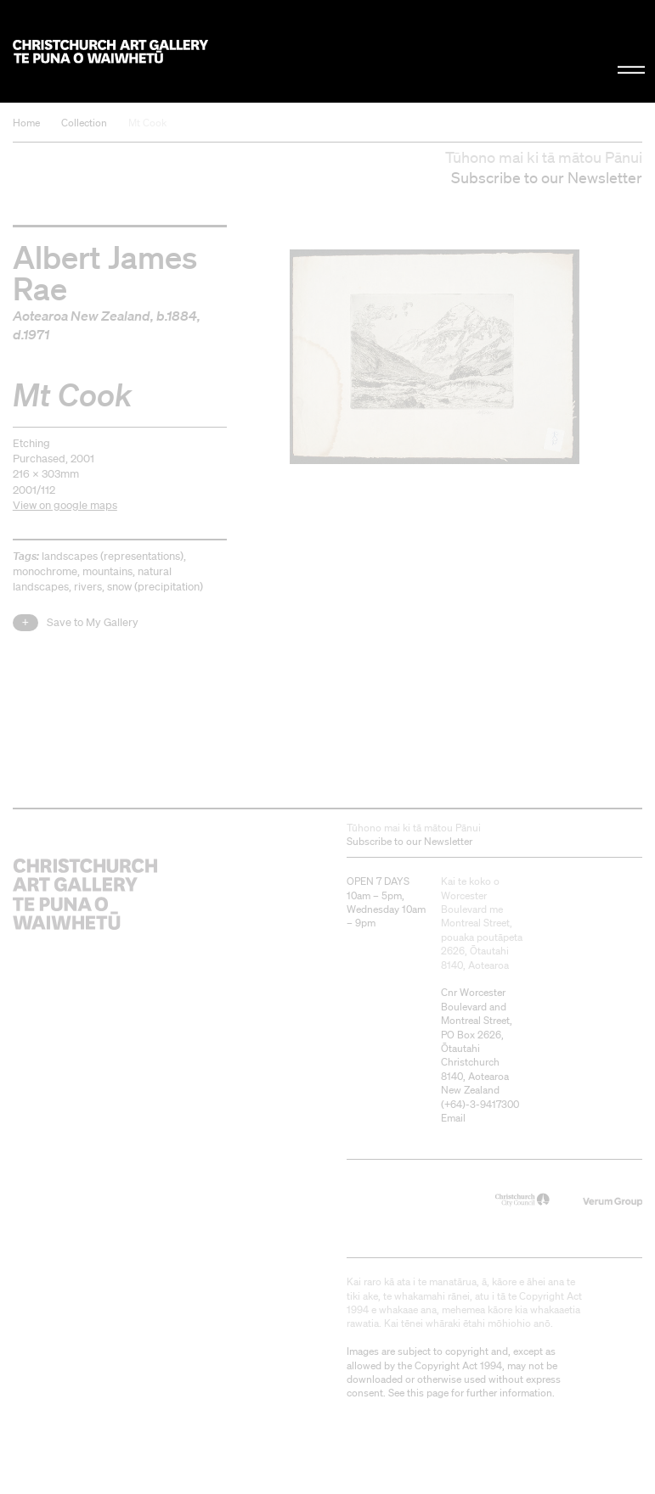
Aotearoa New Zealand (81, 315)
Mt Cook (147, 122)
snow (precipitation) (155, 586)
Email (453, 1118)
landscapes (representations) (113, 556)
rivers (88, 586)
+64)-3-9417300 (481, 1104)
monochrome (45, 571)
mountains (107, 571)
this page (428, 1392)
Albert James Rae (105, 271)
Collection (84, 122)
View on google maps (65, 505)
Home (26, 122)
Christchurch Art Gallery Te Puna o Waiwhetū (110, 51)
